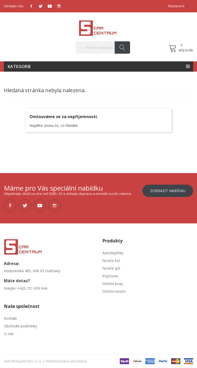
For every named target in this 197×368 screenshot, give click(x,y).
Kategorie (19, 66)
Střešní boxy (112, 283)
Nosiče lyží (111, 268)
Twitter (40, 6)
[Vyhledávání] (103, 47)
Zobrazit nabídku (167, 190)
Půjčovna (110, 275)
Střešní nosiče (114, 291)
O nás (9, 333)
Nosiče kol (111, 260)
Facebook (31, 6)
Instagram (59, 6)
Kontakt (10, 318)
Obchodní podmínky (20, 326)
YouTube (50, 6)
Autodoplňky (112, 252)
